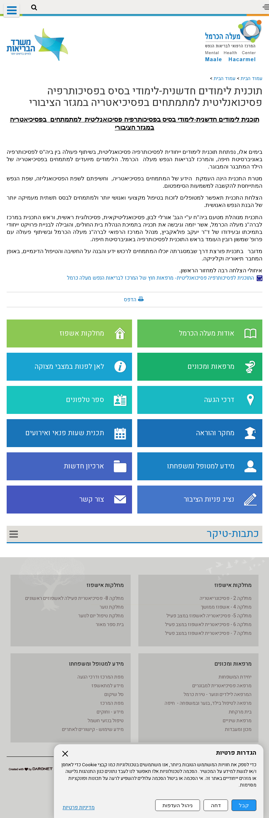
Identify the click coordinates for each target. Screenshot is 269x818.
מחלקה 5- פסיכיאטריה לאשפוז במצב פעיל (208, 615)
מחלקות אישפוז (232, 585)
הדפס (130, 299)
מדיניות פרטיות (79, 807)
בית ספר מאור (110, 624)
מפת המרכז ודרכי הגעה (100, 677)
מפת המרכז (112, 703)
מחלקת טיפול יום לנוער (101, 615)
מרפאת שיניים (237, 720)
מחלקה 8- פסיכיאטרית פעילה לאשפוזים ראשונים (74, 598)
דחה (216, 805)
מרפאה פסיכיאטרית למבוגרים (221, 685)
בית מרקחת (240, 712)
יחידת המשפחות (235, 677)
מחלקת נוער (111, 607)
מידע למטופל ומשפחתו (96, 664)
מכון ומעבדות (238, 729)
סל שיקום (114, 694)
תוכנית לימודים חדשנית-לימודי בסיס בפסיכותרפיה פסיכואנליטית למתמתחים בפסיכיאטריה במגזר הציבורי (145, 97)
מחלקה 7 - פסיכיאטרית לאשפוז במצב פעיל (208, 633)
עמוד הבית (251, 78)
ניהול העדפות (178, 805)
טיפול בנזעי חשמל (106, 720)
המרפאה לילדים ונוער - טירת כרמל (217, 694)
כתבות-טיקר (233, 533)
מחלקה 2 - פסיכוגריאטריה (225, 598)
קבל (244, 805)
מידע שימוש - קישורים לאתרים (93, 729)
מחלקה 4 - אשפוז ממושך (226, 607)
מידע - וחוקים (110, 712)
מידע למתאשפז (107, 685)
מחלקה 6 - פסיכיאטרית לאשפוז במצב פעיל (208, 624)
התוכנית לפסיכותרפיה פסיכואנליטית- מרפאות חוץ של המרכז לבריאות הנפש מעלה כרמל (164, 278)
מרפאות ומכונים (232, 664)
